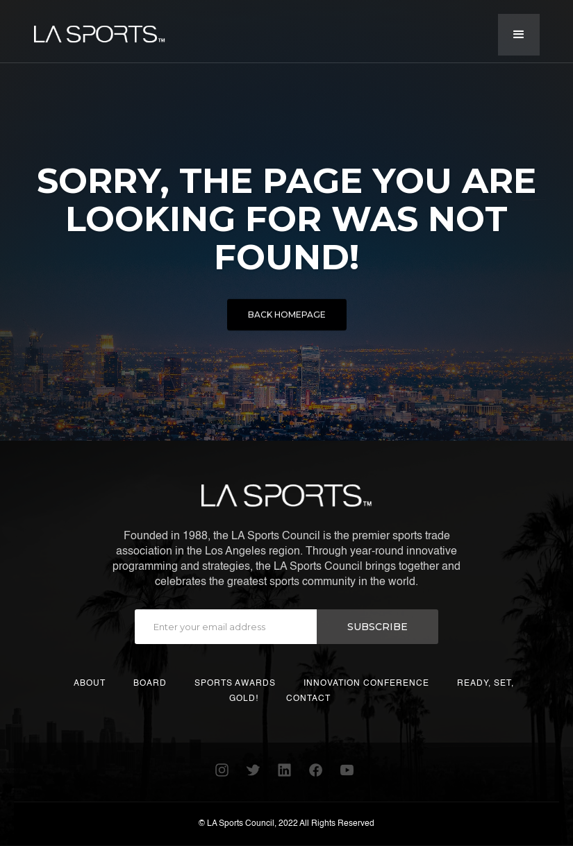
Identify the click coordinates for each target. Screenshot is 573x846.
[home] (99, 28)
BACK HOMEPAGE (287, 317)
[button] (519, 35)
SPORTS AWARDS (235, 683)
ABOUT (90, 683)
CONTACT (308, 699)
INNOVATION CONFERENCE (366, 683)
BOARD (150, 683)
